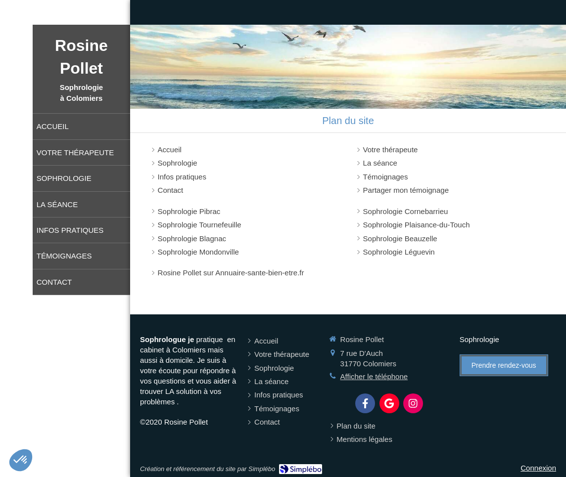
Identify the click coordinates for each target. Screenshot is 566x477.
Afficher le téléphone (374, 376)
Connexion (538, 468)
